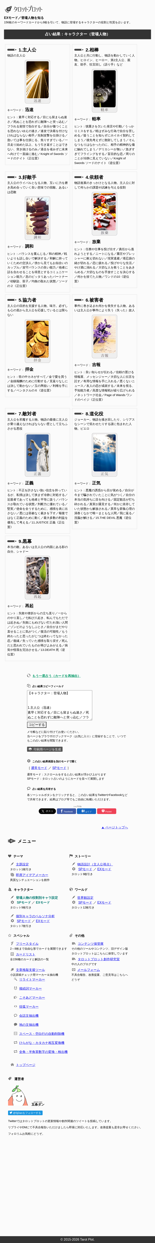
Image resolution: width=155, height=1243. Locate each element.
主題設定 (22, 864)
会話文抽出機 (29, 1015)
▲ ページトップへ (114, 827)
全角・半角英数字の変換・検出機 (43, 1052)
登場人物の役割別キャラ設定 (37, 897)
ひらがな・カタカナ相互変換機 (41, 1042)
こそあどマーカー (32, 997)
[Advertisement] (79, 1184)
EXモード (104, 869)
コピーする (37, 724)
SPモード (59, 768)
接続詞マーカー (30, 988)
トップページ (25, 1065)
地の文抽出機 (29, 1024)
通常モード (39, 768)
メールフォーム (88, 970)
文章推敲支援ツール (30, 970)
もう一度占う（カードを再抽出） (56, 676)
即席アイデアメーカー (32, 875)
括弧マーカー (29, 1006)
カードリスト (25, 954)
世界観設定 (85, 897)
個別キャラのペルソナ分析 (35, 916)
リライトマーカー (32, 979)
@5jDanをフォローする (25, 1112)
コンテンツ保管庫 (91, 943)
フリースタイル (27, 943)
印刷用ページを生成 (47, 749)
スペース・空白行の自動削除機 (41, 1033)
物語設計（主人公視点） (95, 864)
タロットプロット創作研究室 (99, 959)
